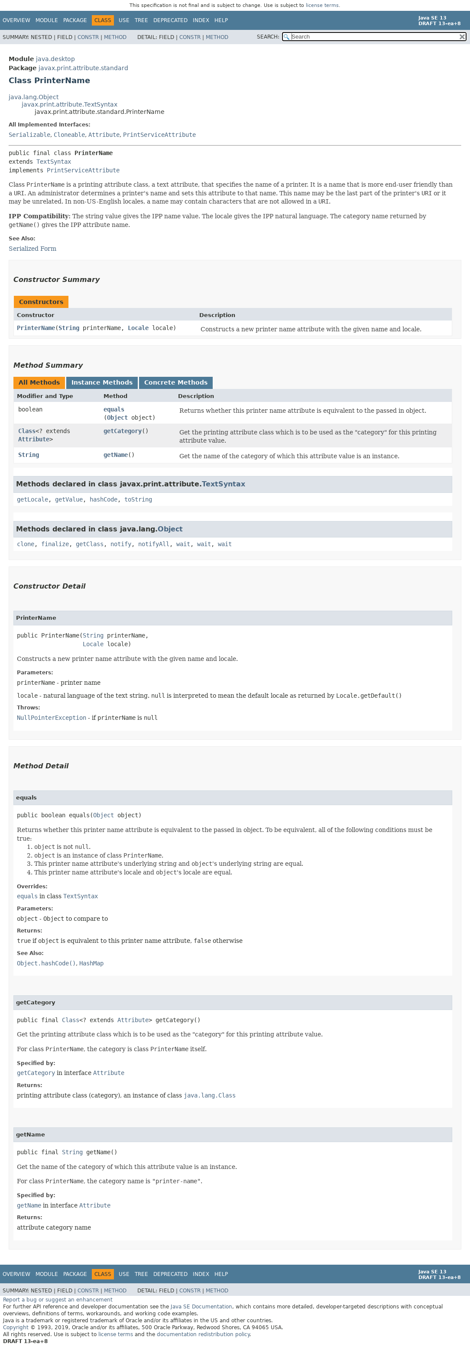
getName (116, 454)
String (68, 327)
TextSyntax (53, 161)
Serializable (29, 134)
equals (114, 409)
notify (120, 544)
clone (25, 544)
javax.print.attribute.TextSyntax (69, 104)
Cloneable (69, 134)
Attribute (104, 134)
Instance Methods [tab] (102, 382)
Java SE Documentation (201, 1307)
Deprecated (170, 20)
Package (75, 20)
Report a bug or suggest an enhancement (58, 1300)
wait (183, 544)
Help (221, 20)
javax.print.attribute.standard (83, 68)
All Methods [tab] (39, 382)
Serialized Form (32, 248)
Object (117, 417)
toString (138, 499)
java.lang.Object (33, 97)
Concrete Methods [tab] (175, 382)
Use (124, 20)
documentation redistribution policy (203, 1334)
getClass (90, 544)
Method (115, 37)
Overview (16, 20)
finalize (55, 544)
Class (27, 430)
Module (47, 20)
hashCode (103, 499)
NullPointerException (51, 717)
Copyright (16, 1327)
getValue (69, 499)
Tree (141, 20)
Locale (138, 327)
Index (201, 20)
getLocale (32, 499)
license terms (322, 5)
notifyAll (153, 544)
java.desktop (55, 58)
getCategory (123, 430)
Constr (88, 37)
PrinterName (36, 327)
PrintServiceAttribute (159, 134)
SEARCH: (268, 37)
